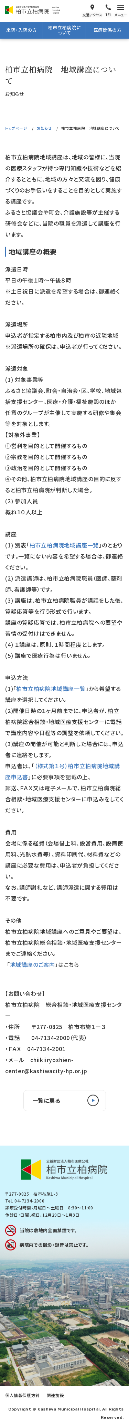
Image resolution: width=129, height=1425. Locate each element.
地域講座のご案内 (32, 964)
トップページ (16, 128)
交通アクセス (92, 10)
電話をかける (108, 10)
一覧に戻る (46, 1100)
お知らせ (44, 128)
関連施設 (55, 1395)
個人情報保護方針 (22, 1395)
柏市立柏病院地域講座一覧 (64, 545)
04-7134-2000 (29, 1201)
